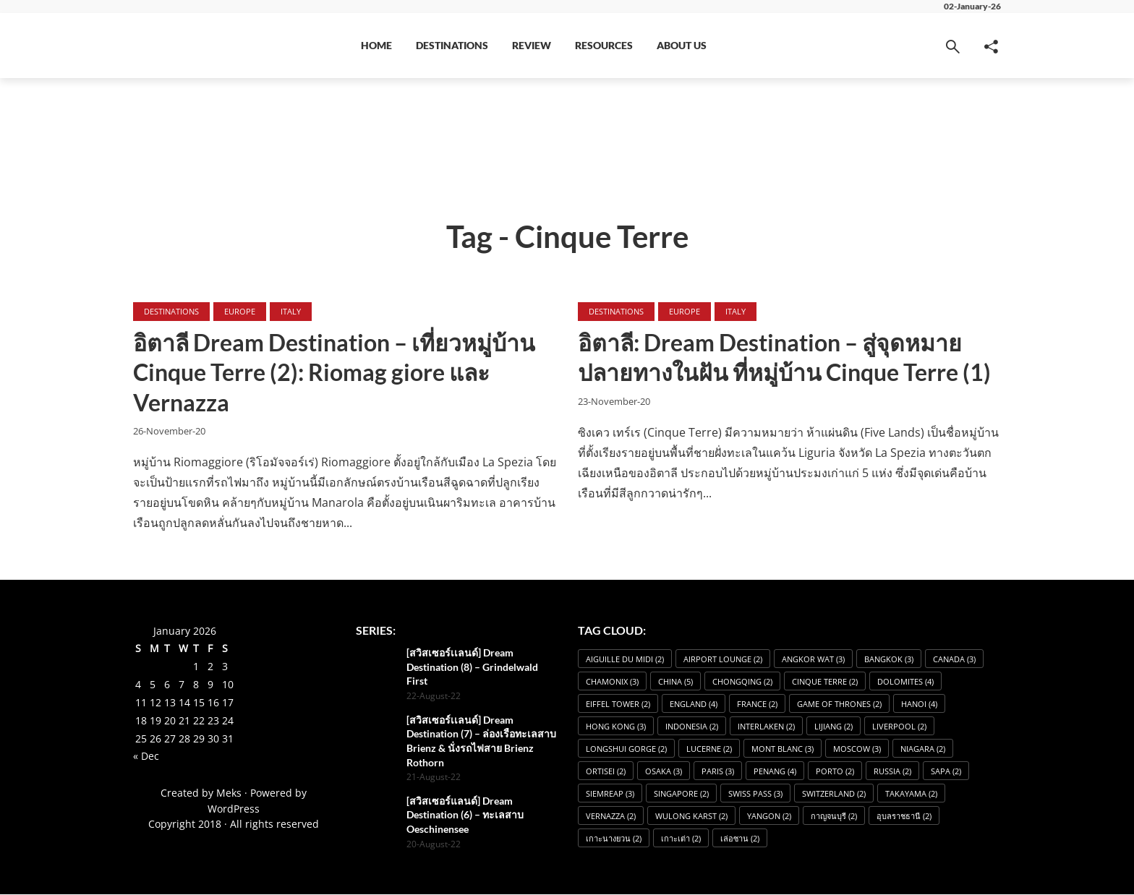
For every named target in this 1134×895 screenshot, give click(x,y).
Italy (291, 311)
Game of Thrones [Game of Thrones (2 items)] (839, 704)
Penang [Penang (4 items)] (775, 771)
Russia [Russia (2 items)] (892, 771)
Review (531, 45)
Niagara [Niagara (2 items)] (922, 749)
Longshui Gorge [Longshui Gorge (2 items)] (626, 749)
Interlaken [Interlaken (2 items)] (766, 726)
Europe (239, 311)
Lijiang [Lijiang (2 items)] (833, 726)
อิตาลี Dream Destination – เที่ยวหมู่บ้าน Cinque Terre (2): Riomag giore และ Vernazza (334, 373)
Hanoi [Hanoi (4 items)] (919, 704)
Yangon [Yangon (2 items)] (769, 816)
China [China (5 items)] (675, 682)
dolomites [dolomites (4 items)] (905, 682)
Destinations (452, 45)
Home (376, 45)
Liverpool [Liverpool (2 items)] (899, 726)
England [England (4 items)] (693, 704)
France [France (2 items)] (757, 704)
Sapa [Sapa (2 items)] (946, 771)
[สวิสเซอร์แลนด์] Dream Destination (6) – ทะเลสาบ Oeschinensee (465, 815)
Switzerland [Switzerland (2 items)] (834, 794)
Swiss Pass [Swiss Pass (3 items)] (755, 794)
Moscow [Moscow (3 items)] (857, 749)
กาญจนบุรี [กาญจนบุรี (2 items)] (834, 816)
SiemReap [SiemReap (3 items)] (610, 794)
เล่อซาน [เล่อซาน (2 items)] (739, 839)
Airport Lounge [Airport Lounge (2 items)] (722, 659)
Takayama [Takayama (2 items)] (911, 794)
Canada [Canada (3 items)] (954, 659)
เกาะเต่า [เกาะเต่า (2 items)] (681, 839)
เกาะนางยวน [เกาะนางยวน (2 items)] (613, 839)
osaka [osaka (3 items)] (663, 771)
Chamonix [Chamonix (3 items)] (612, 682)
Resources (604, 45)
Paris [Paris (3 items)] (718, 771)
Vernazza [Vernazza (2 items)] (611, 816)
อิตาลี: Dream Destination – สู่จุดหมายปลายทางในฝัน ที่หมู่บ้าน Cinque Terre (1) (785, 358)
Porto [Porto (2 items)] (835, 771)
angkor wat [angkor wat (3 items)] (813, 659)
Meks (229, 794)
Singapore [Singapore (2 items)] (681, 794)
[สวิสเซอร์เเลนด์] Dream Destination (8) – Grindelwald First (472, 667)
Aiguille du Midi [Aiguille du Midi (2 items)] (625, 659)
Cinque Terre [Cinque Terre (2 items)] (825, 682)
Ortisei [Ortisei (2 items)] (606, 771)
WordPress (234, 809)
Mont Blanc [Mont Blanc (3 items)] (782, 749)
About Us (682, 45)
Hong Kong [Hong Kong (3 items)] (616, 726)
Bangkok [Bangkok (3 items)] (888, 659)
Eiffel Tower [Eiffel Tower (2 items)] (618, 704)
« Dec (146, 757)
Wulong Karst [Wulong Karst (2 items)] (691, 816)
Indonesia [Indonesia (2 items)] (691, 726)
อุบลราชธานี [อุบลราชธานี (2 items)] (904, 816)
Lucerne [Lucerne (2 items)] (709, 749)
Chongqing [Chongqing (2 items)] (742, 682)
